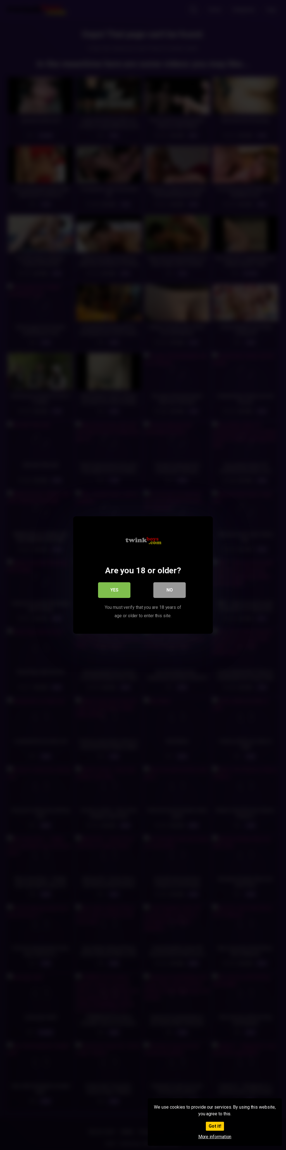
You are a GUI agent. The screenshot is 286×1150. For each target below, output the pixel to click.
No (169, 590)
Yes (114, 590)
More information (215, 1136)
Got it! (215, 1126)
